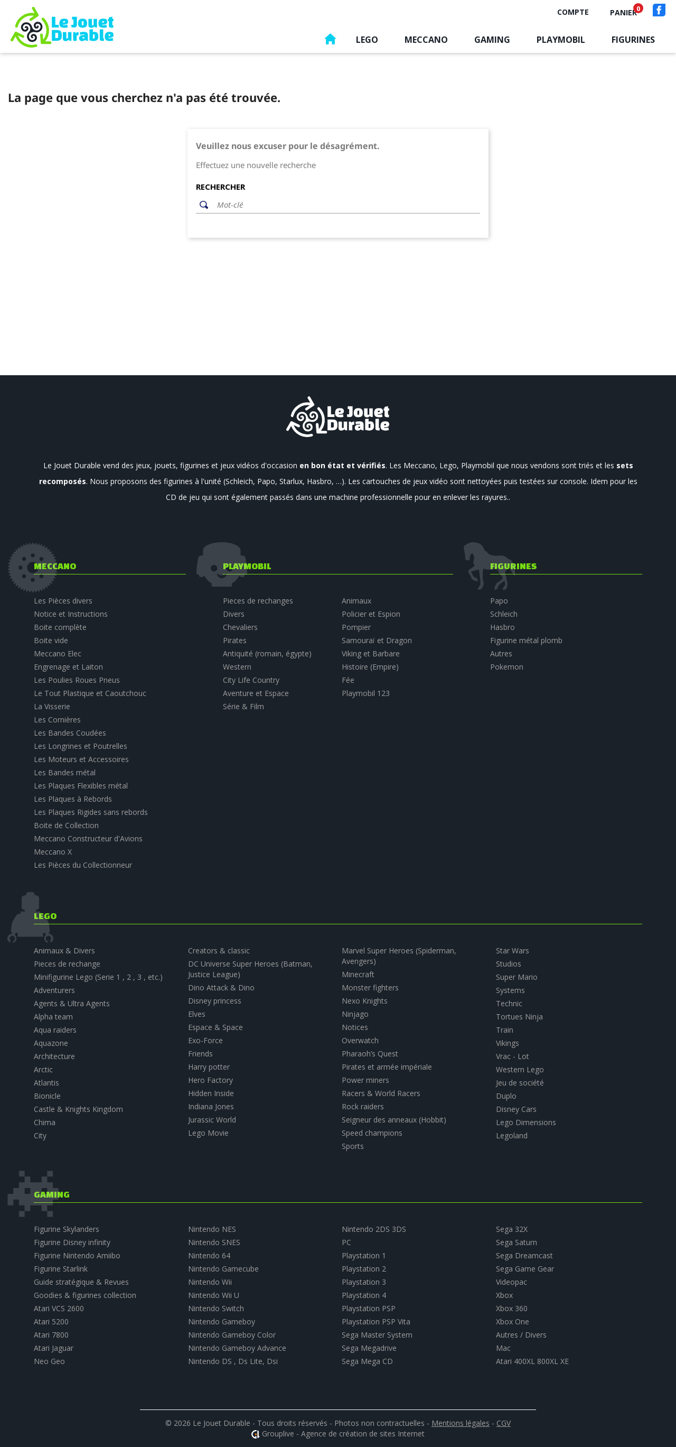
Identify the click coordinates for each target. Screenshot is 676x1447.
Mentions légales (460, 1423)
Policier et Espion (371, 614)
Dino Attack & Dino (221, 987)
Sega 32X (512, 1229)
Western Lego (520, 1069)
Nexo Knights (365, 1001)
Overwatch (360, 1040)
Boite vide (51, 640)
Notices (355, 1027)
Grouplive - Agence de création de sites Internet (343, 1434)
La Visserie (52, 706)
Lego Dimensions (526, 1122)
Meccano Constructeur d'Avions (88, 838)
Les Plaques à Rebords (73, 799)
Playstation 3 (364, 1282)
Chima (44, 1122)
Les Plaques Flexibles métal (81, 786)
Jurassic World (212, 1120)
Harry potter (209, 1067)
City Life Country (251, 680)
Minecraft (358, 974)
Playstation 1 (364, 1255)
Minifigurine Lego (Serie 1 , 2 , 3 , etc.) (98, 977)
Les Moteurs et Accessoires (81, 759)
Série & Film (243, 706)
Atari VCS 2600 (59, 1308)
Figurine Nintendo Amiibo (77, 1255)
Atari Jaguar (53, 1348)
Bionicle (47, 1096)
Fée (348, 680)
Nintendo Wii (210, 1282)
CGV (503, 1423)
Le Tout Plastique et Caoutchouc (90, 693)
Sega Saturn (516, 1242)
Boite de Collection (66, 825)
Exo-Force (205, 1040)
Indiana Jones (211, 1106)
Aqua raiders (55, 1030)
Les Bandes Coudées (70, 733)
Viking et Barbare (371, 653)
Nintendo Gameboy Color (232, 1335)
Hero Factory (210, 1080)
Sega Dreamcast (524, 1255)
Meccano (426, 39)
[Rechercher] (346, 205)
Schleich (504, 614)
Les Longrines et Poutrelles (80, 746)
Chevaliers (240, 627)
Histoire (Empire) (370, 667)
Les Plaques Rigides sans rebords (91, 812)
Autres (501, 653)
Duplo (506, 1096)
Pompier (356, 627)
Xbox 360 (512, 1308)
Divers (234, 614)
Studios (508, 964)
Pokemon (506, 667)
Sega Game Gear (525, 1269)
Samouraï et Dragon (377, 640)
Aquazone (51, 1043)
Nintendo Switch (216, 1308)
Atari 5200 (51, 1321)
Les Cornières (57, 720)
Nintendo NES (212, 1229)
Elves (196, 1014)
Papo (499, 601)
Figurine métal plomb (526, 640)
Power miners (365, 1080)
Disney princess (214, 1001)
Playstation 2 (364, 1269)
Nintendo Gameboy (221, 1321)
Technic (509, 1003)
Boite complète (60, 627)
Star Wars (512, 950)
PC (346, 1242)
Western (237, 667)
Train (504, 1030)
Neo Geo (49, 1361)
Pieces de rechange (67, 964)
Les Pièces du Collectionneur (83, 865)
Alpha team (53, 1017)
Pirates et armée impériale (387, 1067)
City (40, 1135)
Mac (503, 1348)
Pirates (235, 640)
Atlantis (46, 1083)
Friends (200, 1054)
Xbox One (512, 1321)
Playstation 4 (364, 1295)
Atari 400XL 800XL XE (532, 1361)
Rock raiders (363, 1106)
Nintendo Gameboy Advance (237, 1348)
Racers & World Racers (381, 1093)
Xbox (504, 1295)
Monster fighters (370, 987)
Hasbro (502, 627)
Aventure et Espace (256, 693)
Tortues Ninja (519, 1017)
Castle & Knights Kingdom (78, 1109)
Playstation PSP (369, 1308)
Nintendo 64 (209, 1255)
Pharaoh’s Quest (370, 1054)
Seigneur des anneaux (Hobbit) (394, 1120)
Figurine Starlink (61, 1269)
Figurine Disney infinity (72, 1242)
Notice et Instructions (71, 614)
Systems (510, 990)
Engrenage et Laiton (68, 667)
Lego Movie (208, 1133)
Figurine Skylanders (66, 1229)
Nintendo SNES (214, 1242)
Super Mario (517, 977)
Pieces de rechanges (258, 601)
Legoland (512, 1135)
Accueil (330, 41)
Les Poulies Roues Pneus (77, 680)
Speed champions (372, 1133)
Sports (353, 1146)
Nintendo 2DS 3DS (374, 1229)
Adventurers (54, 990)
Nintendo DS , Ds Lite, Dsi (233, 1361)
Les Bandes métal (65, 772)
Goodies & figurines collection (85, 1295)
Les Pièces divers (63, 601)
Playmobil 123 (366, 693)
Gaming (492, 39)
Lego (367, 39)
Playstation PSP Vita (376, 1321)
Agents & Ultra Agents (72, 1003)
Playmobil (561, 39)
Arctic (43, 1069)
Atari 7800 (51, 1335)
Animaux (356, 601)
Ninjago (355, 1014)
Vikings (507, 1043)
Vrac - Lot (512, 1056)
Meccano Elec (57, 653)
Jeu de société (520, 1083)
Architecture (54, 1056)
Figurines (633, 39)
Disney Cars (516, 1109)
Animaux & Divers (64, 950)
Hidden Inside (211, 1093)
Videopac (511, 1282)
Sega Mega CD (367, 1361)
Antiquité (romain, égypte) (267, 653)
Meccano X (53, 852)
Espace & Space (215, 1027)
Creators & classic (219, 950)
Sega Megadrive (369, 1348)
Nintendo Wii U (213, 1295)
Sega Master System (377, 1335)
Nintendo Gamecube (223, 1269)
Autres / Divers (521, 1335)
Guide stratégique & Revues (81, 1282)
